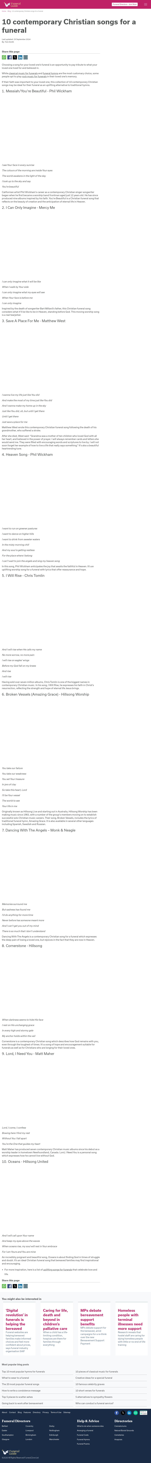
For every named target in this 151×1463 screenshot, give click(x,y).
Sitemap (66, 1412)
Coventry (29, 1426)
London (29, 1439)
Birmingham (31, 1435)
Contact (12, 1412)
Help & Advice (88, 1421)
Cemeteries (119, 1435)
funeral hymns (50, 73)
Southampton (8, 1435)
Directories (123, 1421)
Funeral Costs (82, 1435)
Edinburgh (53, 1435)
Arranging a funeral (85, 1430)
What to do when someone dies (90, 1426)
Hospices (118, 1439)
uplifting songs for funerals (57, 1269)
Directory (37, 1412)
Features (27, 1412)
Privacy (46, 1412)
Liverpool (30, 1430)
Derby (51, 1426)
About (4, 1412)
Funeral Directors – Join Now (125, 4)
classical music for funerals (23, 73)
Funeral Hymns (83, 1439)
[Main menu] (145, 4)
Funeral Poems (83, 1444)
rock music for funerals (34, 76)
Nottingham (54, 1430)
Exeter (4, 1430)
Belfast (5, 1426)
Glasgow (5, 1439)
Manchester (54, 1439)
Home (4, 11)
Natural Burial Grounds (124, 1430)
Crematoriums (120, 1426)
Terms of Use (56, 1412)
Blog (9, 11)
